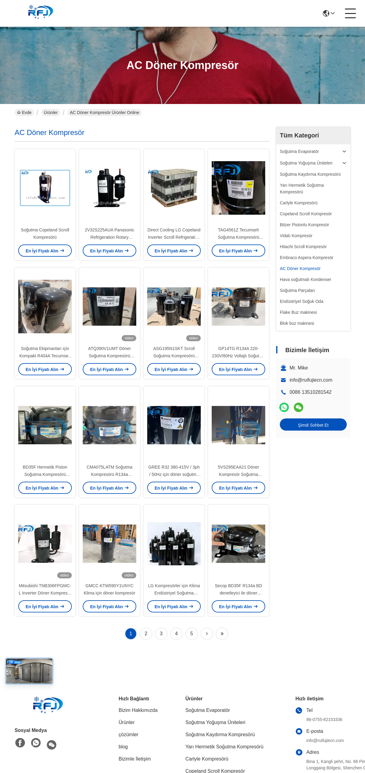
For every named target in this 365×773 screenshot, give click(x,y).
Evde (24, 112)
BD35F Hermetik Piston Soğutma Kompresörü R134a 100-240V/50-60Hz (45, 474)
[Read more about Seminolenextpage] (206, 633)
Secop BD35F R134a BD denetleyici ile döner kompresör (238, 593)
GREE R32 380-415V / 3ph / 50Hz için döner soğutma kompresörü (174, 474)
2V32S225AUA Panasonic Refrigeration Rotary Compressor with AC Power (109, 237)
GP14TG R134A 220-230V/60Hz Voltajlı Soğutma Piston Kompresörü (238, 356)
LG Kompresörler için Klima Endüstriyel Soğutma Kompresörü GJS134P (174, 593)
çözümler (128, 734)
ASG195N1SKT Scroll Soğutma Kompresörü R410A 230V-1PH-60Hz (173, 356)
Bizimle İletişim (135, 758)
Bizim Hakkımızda (138, 710)
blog (123, 746)
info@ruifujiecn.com (311, 380)
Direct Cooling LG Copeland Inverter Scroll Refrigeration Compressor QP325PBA (174, 237)
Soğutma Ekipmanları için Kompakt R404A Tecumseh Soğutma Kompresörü (45, 356)
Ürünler (51, 112)
